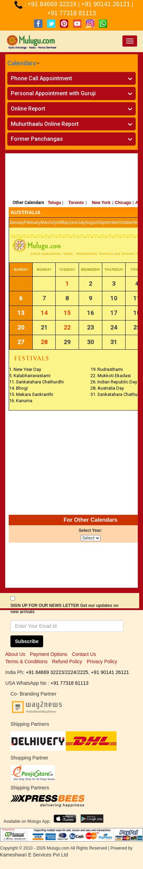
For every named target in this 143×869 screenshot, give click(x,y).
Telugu (54, 202)
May (65, 222)
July (81, 222)
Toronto (76, 202)
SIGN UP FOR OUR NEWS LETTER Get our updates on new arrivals (64, 608)
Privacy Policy (102, 661)
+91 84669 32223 (45, 672)
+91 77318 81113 (71, 13)
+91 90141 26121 (106, 4)
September (108, 222)
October (125, 222)
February (32, 222)
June (73, 222)
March (46, 222)
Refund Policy (67, 661)
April (56, 222)
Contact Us (84, 654)
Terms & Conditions (26, 661)
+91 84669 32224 (52, 4)
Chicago (123, 202)
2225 (82, 672)
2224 (70, 672)
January (16, 222)
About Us (15, 654)
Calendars (21, 63)
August (91, 222)
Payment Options (48, 654)
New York (101, 202)
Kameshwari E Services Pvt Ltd (34, 855)
